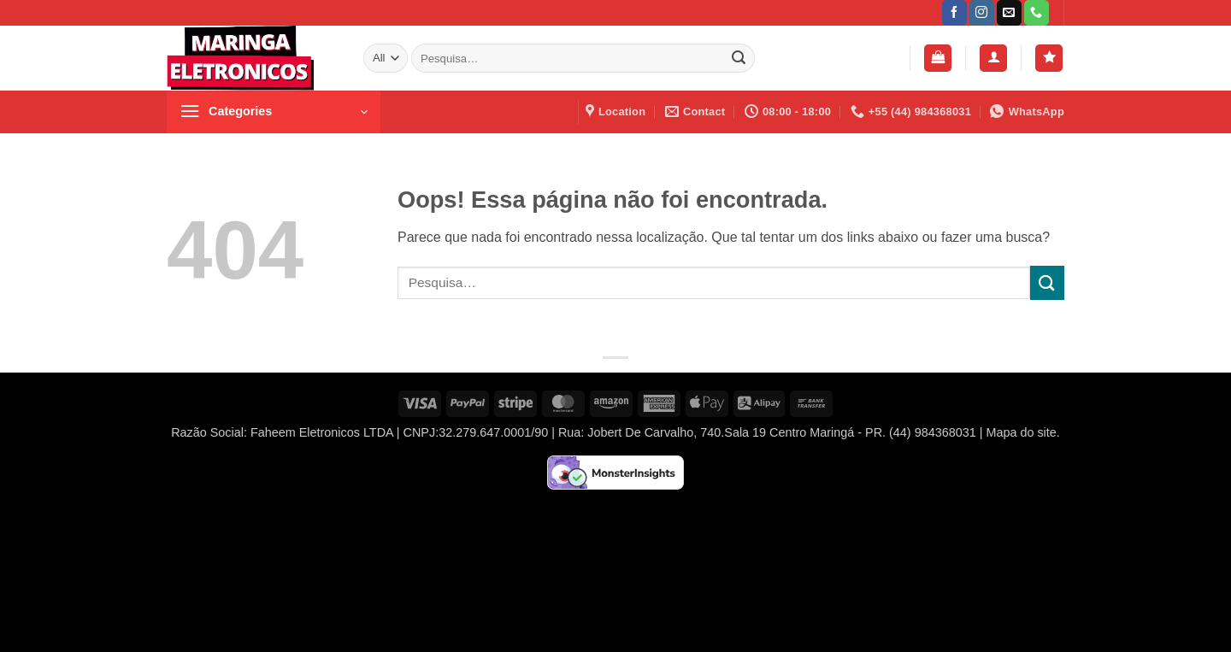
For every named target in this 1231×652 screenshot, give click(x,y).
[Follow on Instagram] (981, 13)
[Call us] (1036, 13)
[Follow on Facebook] (954, 13)
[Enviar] (738, 58)
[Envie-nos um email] (1009, 13)
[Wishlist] (1049, 58)
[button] (937, 58)
